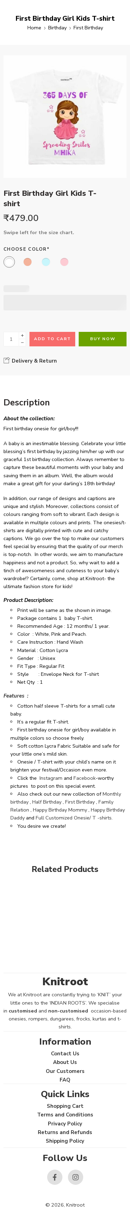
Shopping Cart (65, 1106)
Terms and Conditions (65, 1114)
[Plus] (22, 335)
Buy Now (102, 339)
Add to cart (52, 339)
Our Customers (65, 1071)
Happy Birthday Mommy (60, 809)
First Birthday (88, 27)
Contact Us (65, 1053)
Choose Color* (26, 249)
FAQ (65, 1079)
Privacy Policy (65, 1123)
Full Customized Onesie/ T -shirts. (74, 817)
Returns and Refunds (65, 1132)
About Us (65, 1062)
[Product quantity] (11, 339)
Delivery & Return (30, 360)
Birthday (57, 27)
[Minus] (22, 342)
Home (34, 27)
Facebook (84, 778)
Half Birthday (46, 801)
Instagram (51, 778)
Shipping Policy (65, 1141)
